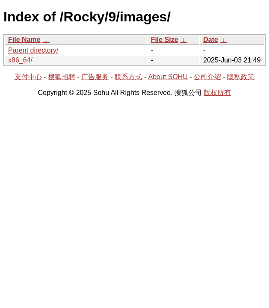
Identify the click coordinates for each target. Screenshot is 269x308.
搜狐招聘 (61, 76)
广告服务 (95, 76)
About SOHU (167, 76)
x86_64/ (20, 60)
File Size (164, 39)
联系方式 (128, 76)
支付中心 (28, 76)
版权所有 (217, 92)
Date (210, 39)
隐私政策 (240, 76)
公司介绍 (207, 76)
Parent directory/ (33, 50)
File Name (24, 39)
